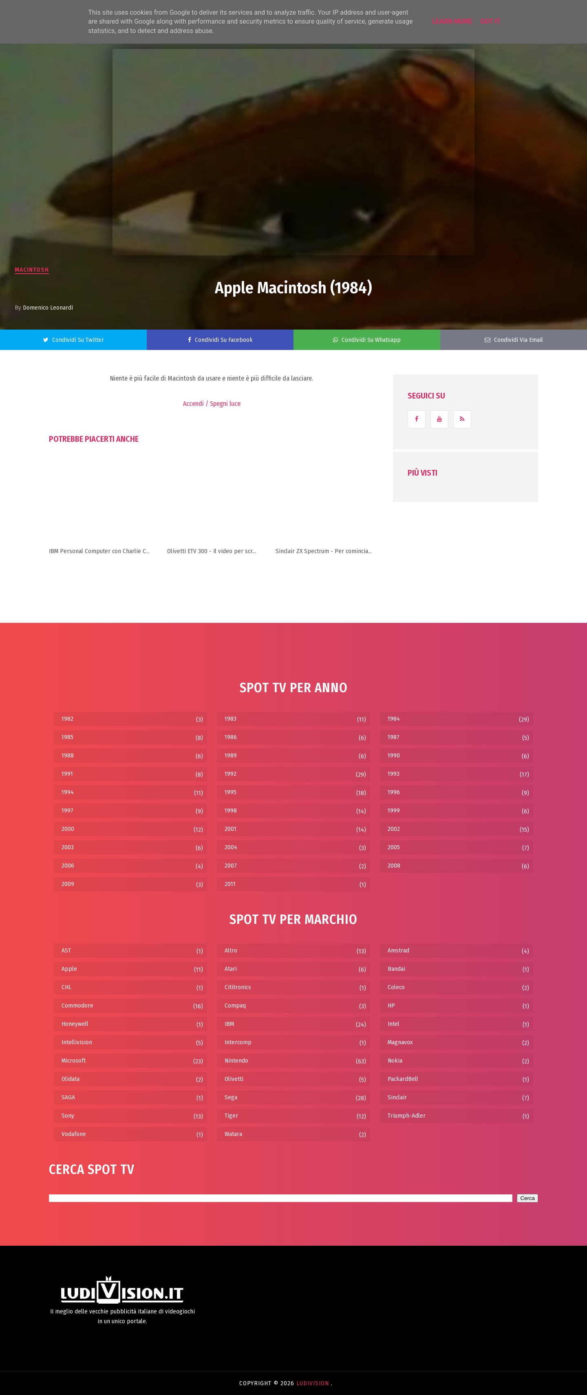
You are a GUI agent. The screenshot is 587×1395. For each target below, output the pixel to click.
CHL (66, 987)
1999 (394, 810)
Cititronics (238, 987)
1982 (67, 718)
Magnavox (400, 1042)
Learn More (452, 21)
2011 (230, 884)
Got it (490, 21)
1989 (231, 755)
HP (391, 1005)
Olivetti (234, 1079)
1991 (67, 773)
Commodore (77, 1005)
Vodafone (74, 1134)
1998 (231, 810)
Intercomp (238, 1042)
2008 (394, 865)
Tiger (231, 1115)
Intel (393, 1023)
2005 (394, 847)
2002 (394, 829)
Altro (231, 950)
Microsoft (74, 1060)
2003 (68, 847)
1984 (394, 718)
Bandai (396, 968)
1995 (230, 792)
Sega (231, 1097)
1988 (68, 755)
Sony (68, 1115)
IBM (229, 1023)
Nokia (395, 1060)
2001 (230, 829)
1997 (67, 810)
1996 (394, 792)
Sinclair (397, 1097)
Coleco (396, 987)
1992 (230, 773)
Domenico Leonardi (48, 307)
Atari (231, 968)
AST (66, 950)
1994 (68, 792)
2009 (68, 884)
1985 (67, 737)
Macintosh (32, 269)
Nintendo (236, 1060)
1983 (230, 718)
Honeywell (75, 1023)
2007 (231, 865)
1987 (393, 737)
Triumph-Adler (407, 1115)
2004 (231, 847)
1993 (393, 773)
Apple (69, 968)
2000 (68, 829)
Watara (233, 1134)
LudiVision (313, 1383)
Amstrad (398, 950)
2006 (68, 865)
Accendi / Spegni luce (212, 403)
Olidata (70, 1079)
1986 (231, 737)
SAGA (68, 1097)
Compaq (235, 1005)
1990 (394, 755)
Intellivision (77, 1042)
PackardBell (403, 1079)
